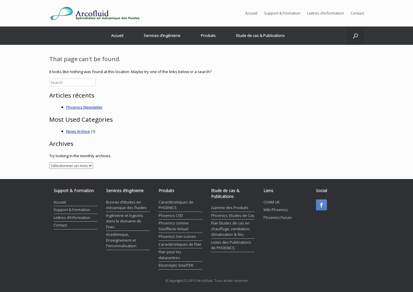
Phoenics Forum (277, 217)
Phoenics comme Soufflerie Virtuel (174, 225)
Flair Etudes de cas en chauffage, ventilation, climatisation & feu (230, 228)
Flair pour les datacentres (170, 254)
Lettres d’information (325, 13)
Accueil (251, 13)
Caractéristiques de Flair (180, 244)
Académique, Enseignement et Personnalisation (121, 240)
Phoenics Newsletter (84, 107)
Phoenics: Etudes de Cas (232, 215)
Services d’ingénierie (162, 35)
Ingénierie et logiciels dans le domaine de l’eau (124, 221)
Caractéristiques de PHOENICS (176, 204)
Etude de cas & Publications (260, 35)
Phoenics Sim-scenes (177, 236)
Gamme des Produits (229, 207)
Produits (208, 35)
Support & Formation (282, 13)
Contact (357, 13)
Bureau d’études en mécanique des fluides (126, 204)
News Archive (78, 131)
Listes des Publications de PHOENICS (231, 245)
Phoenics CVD (171, 215)
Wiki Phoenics (275, 209)
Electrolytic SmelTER (176, 265)
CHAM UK (271, 202)
